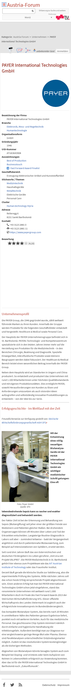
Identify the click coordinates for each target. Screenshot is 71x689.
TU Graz (62, 17)
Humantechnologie (17, 130)
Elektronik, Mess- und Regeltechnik (25, 126)
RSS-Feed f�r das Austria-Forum (20, 684)
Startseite (4, 5)
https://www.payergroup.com (25, 232)
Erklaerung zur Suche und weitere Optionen (52, 11)
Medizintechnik (15, 183)
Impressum (63, 684)
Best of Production (16, 160)
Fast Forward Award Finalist (25, 168)
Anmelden (62, 51)
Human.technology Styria (20, 205)
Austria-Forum (23, 4)
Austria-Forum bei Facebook (4, 684)
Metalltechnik (14, 190)
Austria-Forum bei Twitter (12, 684)
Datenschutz (48, 684)
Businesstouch (14, 164)
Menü (28, 17)
